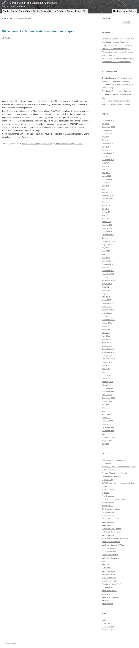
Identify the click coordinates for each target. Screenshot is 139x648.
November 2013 (108, 235)
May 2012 (105, 294)
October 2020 (107, 134)
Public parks (106, 568)
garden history (107, 506)
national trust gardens (110, 558)
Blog (85, 11)
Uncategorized (107, 587)
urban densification (109, 591)
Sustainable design (109, 581)
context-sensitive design (31, 144)
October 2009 (107, 395)
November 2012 (108, 274)
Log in (104, 620)
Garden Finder (10, 11)
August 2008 (107, 440)
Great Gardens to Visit (110, 519)
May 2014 (105, 215)
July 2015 (105, 186)
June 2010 (106, 369)
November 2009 (108, 391)
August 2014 (107, 205)
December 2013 (108, 231)
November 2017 (108, 153)
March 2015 (106, 192)
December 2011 (108, 310)
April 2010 (106, 375)
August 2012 (107, 284)
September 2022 (108, 127)
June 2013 (106, 251)
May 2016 (105, 169)
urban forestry (107, 604)
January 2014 (107, 228)
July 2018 (105, 147)
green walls (106, 525)
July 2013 (105, 248)
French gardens (108, 496)
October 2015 (107, 182)
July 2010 (105, 365)
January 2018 (107, 150)
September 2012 (108, 280)
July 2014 (105, 209)
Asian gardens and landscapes (114, 460)
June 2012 (106, 290)
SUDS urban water (109, 578)
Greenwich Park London (111, 529)
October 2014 (107, 202)
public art (105, 565)
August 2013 (107, 245)
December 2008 (108, 427)
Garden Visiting (108, 512)
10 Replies (6, 38)
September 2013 (108, 241)
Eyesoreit (105, 493)
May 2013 (105, 254)
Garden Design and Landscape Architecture (33, 2)
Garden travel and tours (111, 509)
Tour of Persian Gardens (121, 91)
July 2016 (105, 163)
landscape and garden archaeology (115, 538)
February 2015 (107, 196)
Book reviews (107, 463)
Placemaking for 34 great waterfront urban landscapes (38, 31)
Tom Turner (79, 144)
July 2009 (105, 405)
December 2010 (108, 349)
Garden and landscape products (114, 499)
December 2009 (108, 388)
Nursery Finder (74, 11)
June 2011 (106, 329)
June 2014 (106, 212)
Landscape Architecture (111, 542)
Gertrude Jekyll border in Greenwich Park (118, 39)
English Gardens (108, 489)
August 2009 (107, 401)
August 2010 (107, 362)
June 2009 (106, 408)
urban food (106, 600)
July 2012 (105, 287)
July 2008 (105, 444)
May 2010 (105, 372)
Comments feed (108, 627)
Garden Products (57, 11)
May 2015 (105, 189)
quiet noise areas (108, 571)
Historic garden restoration (112, 532)
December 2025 (108, 120)
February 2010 (107, 382)
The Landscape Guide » (124, 11)
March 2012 (106, 300)
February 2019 (107, 143)
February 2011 (107, 342)
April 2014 (106, 218)
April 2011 (106, 336)
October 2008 (107, 434)
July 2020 (105, 137)
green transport (108, 522)
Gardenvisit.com (10, 643)
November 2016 (108, 160)
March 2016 (106, 176)
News (104, 561)
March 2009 (106, 418)
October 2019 (107, 140)
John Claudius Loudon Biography (115, 42)
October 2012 (107, 277)
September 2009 (108, 398)
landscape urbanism (109, 551)
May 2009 (105, 411)
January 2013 (107, 267)
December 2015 (108, 179)
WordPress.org (107, 630)
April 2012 (106, 297)
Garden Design (40, 11)
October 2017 (107, 156)
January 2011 (107, 346)
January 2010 (107, 385)
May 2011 (105, 333)
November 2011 (108, 313)
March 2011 (106, 339)
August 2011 (107, 323)
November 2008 (108, 431)
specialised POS (108, 574)
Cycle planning (107, 480)
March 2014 (106, 222)
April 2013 (106, 258)
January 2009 (107, 424)
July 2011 (105, 326)
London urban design (110, 555)
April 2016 (106, 173)
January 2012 (107, 307)
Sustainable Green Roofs (111, 584)
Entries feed (106, 623)
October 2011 (107, 316)
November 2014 (108, 199)
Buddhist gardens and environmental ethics (118, 467)
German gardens (108, 516)
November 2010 (108, 352)
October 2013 (107, 238)
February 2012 (107, 303)
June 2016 (106, 166)
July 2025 (105, 124)
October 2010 (107, 356)
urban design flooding (110, 597)
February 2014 (107, 225)
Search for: (106, 18)
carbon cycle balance (110, 470)
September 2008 (108, 437)
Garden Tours (25, 11)
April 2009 (106, 414)
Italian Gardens (108, 535)
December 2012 (108, 271)
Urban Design (47, 144)
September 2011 (108, 320)
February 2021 (107, 130)
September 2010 (108, 359)
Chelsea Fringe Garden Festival (114, 473)
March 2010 (106, 378)
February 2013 (107, 264)
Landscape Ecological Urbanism (114, 545)
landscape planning (109, 548)
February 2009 (107, 421)
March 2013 (106, 261)
